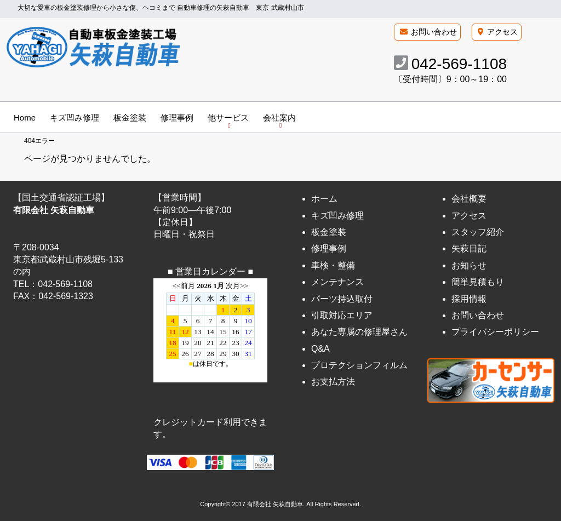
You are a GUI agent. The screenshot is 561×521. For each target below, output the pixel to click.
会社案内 (279, 117)
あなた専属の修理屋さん (359, 331)
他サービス (228, 117)
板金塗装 (129, 117)
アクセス (502, 31)
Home (25, 117)
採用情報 (468, 299)
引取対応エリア (342, 315)
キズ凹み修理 (74, 117)
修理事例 (177, 117)
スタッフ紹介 (477, 232)
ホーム (324, 198)
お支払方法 (333, 382)
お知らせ (468, 265)
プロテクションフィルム (359, 365)
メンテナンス (337, 282)
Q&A (320, 348)
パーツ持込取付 (342, 299)
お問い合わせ (434, 31)
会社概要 (468, 198)
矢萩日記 (468, 249)
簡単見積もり (477, 282)
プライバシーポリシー (495, 331)
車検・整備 (333, 265)
